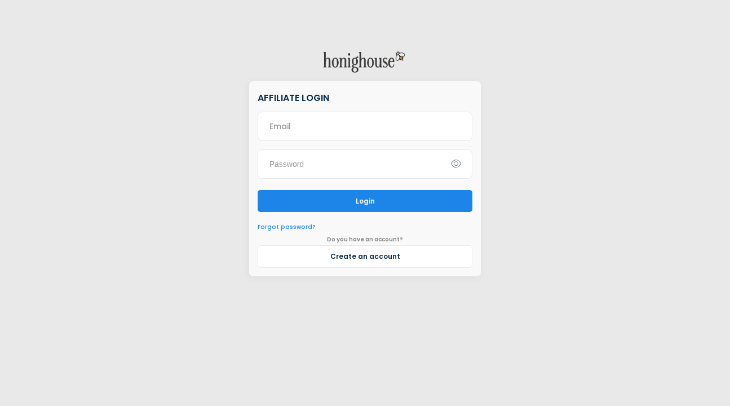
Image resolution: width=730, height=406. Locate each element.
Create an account (365, 256)
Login (365, 201)
